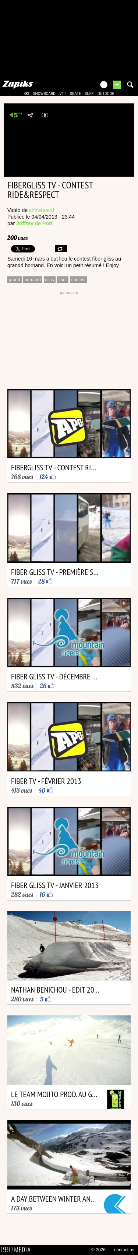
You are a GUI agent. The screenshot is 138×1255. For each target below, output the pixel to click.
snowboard (44, 94)
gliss (49, 279)
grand (14, 279)
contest (78, 279)
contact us (124, 1249)
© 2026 (98, 1249)
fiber (62, 279)
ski (26, 94)
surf (89, 94)
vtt (62, 94)
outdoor (106, 94)
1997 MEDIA (18, 1250)
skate (75, 94)
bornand (33, 279)
